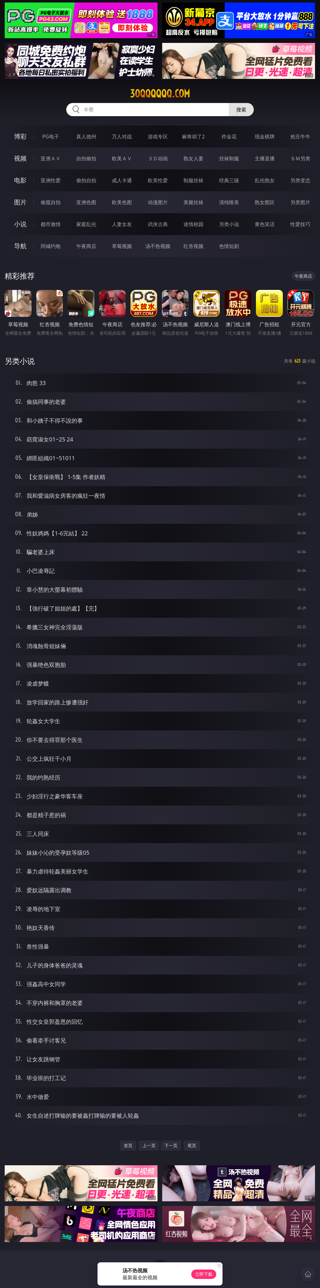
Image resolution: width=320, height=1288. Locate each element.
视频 (20, 158)
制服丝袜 (193, 180)
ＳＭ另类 (300, 158)
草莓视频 (122, 246)
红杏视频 (193, 246)
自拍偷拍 (86, 158)
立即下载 (203, 1274)
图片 (20, 202)
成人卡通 (122, 180)
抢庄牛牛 (300, 136)
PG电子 (50, 136)
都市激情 (51, 224)
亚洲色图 (86, 202)
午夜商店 (86, 246)
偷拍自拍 (86, 180)
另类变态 (300, 180)
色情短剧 (229, 246)
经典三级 (229, 180)
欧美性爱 (158, 180)
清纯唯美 (229, 202)
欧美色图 (122, 202)
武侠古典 (158, 224)
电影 (20, 180)
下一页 (171, 1145)
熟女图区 (265, 202)
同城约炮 (51, 246)
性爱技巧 (300, 224)
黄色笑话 (265, 224)
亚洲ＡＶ (51, 158)
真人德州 (86, 136)
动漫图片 (158, 202)
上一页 (149, 1145)
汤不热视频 (157, 246)
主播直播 (265, 158)
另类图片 (300, 202)
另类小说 (229, 224)
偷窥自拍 (51, 202)
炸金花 (229, 136)
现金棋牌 (265, 136)
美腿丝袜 (193, 202)
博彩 (20, 136)
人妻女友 (122, 224)
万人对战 (122, 136)
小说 (20, 224)
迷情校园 (193, 224)
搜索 (241, 109)
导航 (20, 246)
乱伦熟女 (265, 180)
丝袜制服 (229, 158)
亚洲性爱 (51, 180)
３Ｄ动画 (158, 158)
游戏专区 (158, 136)
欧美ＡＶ (122, 158)
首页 (128, 1145)
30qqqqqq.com (160, 93)
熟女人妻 (193, 158)
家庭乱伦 (86, 224)
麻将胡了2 (193, 136)
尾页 (192, 1145)
